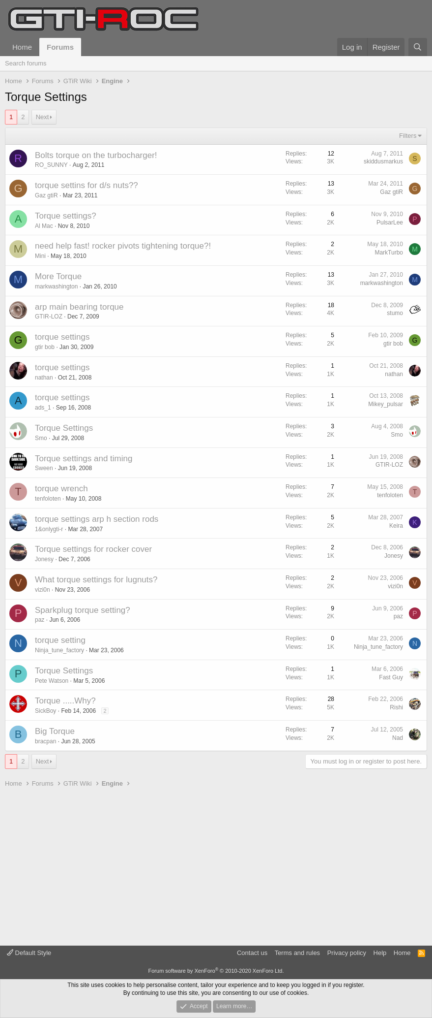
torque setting (60, 640)
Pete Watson (51, 680)
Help (380, 952)
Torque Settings (64, 428)
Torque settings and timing (83, 458)
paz (39, 619)
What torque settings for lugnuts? (96, 579)
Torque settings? (65, 216)
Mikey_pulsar (385, 404)
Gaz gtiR (46, 195)
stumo (395, 313)
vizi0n (42, 589)
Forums (60, 47)
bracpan (45, 741)
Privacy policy (346, 952)
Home (22, 47)
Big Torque (55, 731)
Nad (397, 737)
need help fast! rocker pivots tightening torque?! (123, 246)
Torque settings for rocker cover (93, 549)
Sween (44, 468)
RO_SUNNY (51, 164)
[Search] (417, 47)
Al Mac (44, 226)
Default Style (29, 952)
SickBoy (45, 710)
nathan (44, 377)
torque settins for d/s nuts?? (86, 185)
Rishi (396, 707)
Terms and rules (297, 952)
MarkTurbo (388, 252)
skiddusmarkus (383, 161)
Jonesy (44, 559)
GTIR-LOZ (48, 316)
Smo (41, 438)
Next (42, 117)
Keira (396, 525)
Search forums (26, 63)
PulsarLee (389, 222)
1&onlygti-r (49, 529)
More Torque (58, 276)
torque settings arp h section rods (96, 519)
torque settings (62, 337)
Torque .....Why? (65, 700)
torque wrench (61, 488)
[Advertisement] (216, 867)
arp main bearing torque (79, 307)
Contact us (252, 952)
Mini (40, 256)
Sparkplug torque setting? (82, 610)
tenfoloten (48, 498)
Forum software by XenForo (216, 971)
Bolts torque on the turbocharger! (96, 155)
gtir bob (45, 347)
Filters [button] (407, 135)
